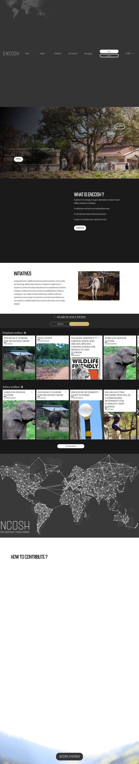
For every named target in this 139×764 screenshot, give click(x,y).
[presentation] (138, 354)
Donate (18, 159)
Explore (42, 53)
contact (120, 126)
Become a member (69, 756)
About (27, 53)
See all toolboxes (71, 446)
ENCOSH (11, 53)
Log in (109, 51)
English (128, 53)
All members (73, 53)
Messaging (88, 53)
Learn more (80, 228)
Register (109, 56)
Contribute (57, 53)
